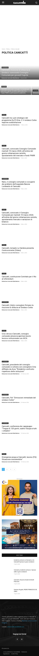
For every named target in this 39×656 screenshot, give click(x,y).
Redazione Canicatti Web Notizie (10, 125)
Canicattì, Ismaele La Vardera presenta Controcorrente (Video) (18, 249)
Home (3, 49)
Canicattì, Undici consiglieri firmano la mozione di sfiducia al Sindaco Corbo (17, 306)
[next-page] (14, 469)
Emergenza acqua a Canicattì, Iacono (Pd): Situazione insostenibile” (19, 458)
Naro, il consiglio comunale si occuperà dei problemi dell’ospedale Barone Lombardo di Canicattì (18, 184)
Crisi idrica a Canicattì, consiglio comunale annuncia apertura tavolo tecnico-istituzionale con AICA (16, 336)
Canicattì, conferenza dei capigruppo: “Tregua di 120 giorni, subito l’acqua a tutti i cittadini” (19, 428)
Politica (8, 49)
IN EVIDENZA (5, 67)
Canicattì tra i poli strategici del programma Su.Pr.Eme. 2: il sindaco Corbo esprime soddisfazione (19, 120)
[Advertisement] (19, 25)
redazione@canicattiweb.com (15, 627)
